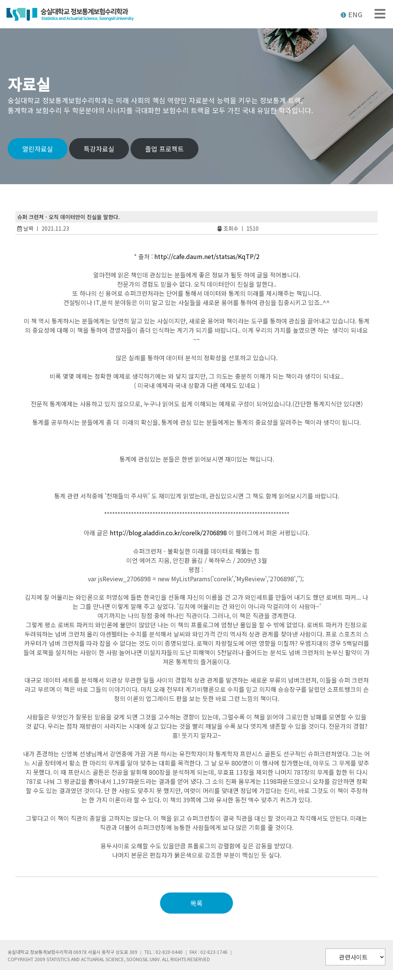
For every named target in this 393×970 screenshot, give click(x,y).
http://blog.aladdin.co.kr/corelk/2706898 (168, 532)
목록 (196, 903)
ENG (351, 14)
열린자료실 (37, 148)
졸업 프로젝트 (164, 148)
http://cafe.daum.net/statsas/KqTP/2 (206, 256)
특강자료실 (99, 148)
